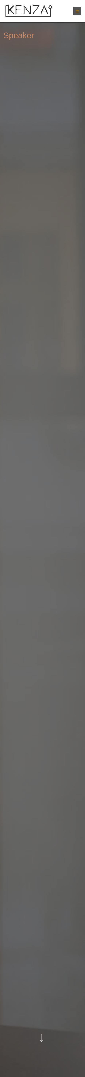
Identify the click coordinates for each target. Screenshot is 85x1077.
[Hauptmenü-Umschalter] (77, 11)
